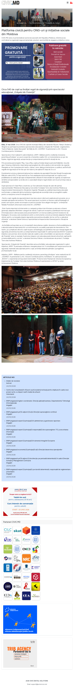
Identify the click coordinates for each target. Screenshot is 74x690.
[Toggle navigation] (67, 2)
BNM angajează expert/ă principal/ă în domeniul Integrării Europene (30, 441)
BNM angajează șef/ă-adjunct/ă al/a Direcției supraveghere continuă (31, 412)
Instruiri (9, 383)
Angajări (9, 405)
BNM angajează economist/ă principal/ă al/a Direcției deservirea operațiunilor (34, 450)
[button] (71, 2)
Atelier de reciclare (13, 381)
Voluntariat (10, 394)
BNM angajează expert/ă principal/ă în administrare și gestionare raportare (33, 421)
